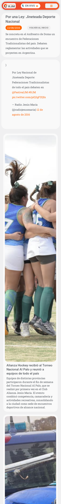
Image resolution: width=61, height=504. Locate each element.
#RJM (32, 92)
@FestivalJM (20, 92)
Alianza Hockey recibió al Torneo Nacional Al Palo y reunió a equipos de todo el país (29, 369)
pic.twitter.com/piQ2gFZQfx (29, 97)
